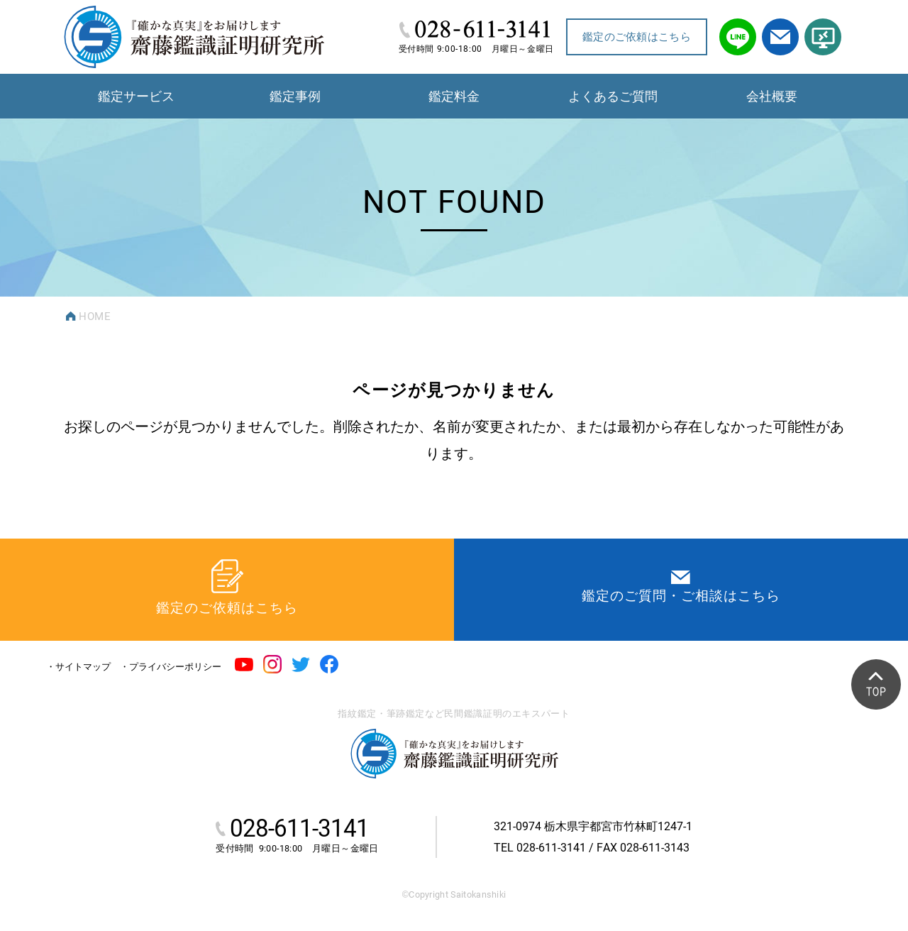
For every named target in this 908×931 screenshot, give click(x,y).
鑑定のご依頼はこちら (636, 37)
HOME (95, 316)
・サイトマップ (78, 666)
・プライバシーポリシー (170, 666)
